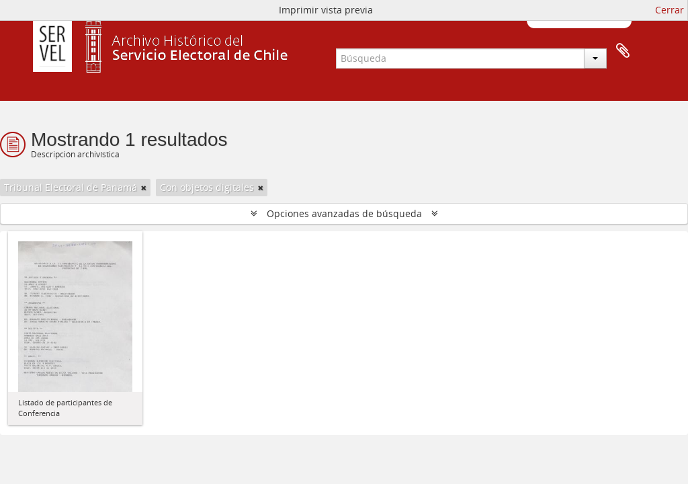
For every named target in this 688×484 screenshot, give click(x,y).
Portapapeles (622, 51)
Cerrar (669, 9)
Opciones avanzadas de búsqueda (344, 213)
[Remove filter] (143, 187)
